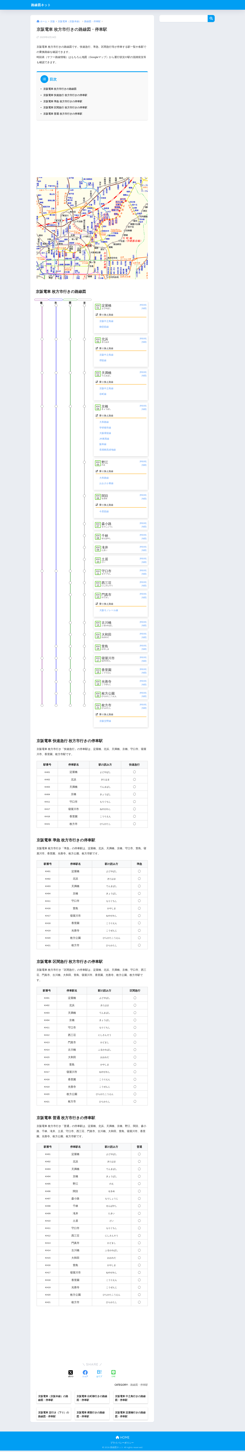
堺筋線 (102, 360)
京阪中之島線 (106, 321)
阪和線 (102, 444)
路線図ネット (42, 5)
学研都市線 (105, 427)
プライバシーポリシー (122, 1444)
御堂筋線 (104, 326)
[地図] (144, 308)
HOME (123, 1439)
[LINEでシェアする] (113, 1375)
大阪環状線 (105, 433)
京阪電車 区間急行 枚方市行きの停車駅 (65, 107)
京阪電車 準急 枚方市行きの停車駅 (62, 101)
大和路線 (104, 422)
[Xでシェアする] (71, 1375)
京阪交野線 (105, 722)
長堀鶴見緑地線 (107, 450)
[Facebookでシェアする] (85, 1375)
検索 (211, 18)
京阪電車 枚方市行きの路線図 (60, 88)
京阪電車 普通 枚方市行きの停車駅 (62, 113)
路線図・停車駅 (139, 1386)
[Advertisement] (92, 148)
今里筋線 (104, 512)
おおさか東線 (106, 483)
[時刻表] (143, 305)
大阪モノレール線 (108, 611)
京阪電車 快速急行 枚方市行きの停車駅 (65, 95)
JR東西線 (104, 439)
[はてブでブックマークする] (99, 1375)
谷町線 (102, 394)
